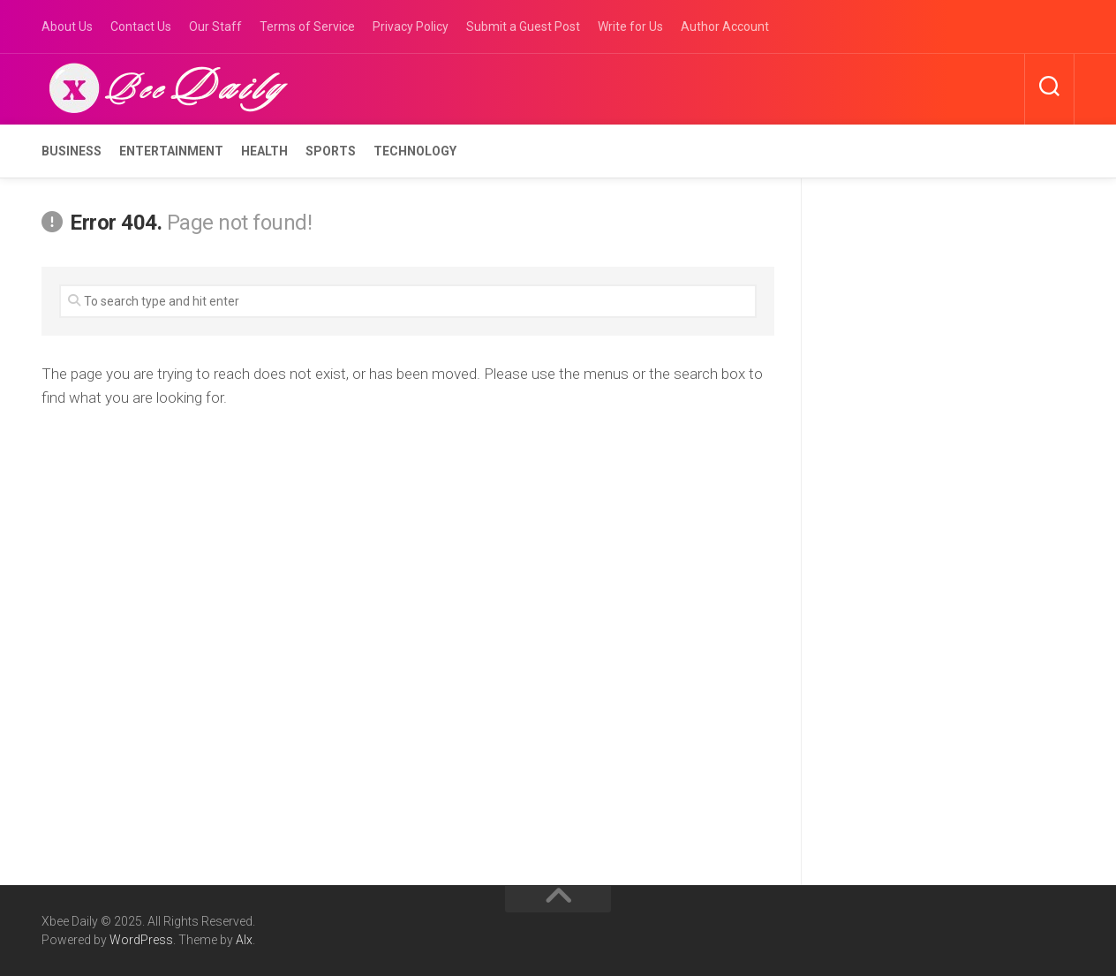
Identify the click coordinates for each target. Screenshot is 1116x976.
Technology (414, 151)
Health (264, 151)
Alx (244, 940)
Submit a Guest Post (523, 26)
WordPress (141, 940)
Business (71, 151)
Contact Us (140, 26)
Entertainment (171, 151)
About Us (67, 26)
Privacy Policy (411, 26)
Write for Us (630, 26)
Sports (330, 151)
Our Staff (215, 26)
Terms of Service (307, 26)
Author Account (725, 26)
